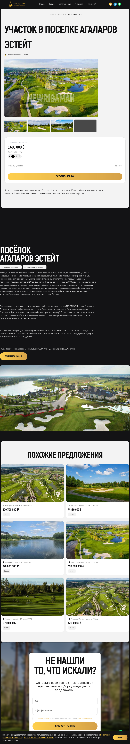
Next (88, 87)
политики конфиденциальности (84, 718)
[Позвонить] (110, 4)
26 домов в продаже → (11, 267)
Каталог (52, 4)
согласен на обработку (43, 718)
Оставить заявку (65, 176)
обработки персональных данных (39, 737)
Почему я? (92, 4)
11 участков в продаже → (34, 267)
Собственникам (65, 4)
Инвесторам (79, 4)
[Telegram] (115, 4)
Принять (120, 737)
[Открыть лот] (32, 483)
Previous (13, 87)
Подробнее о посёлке (13, 356)
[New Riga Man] (17, 4)
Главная (42, 4)
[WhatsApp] (119, 4)
